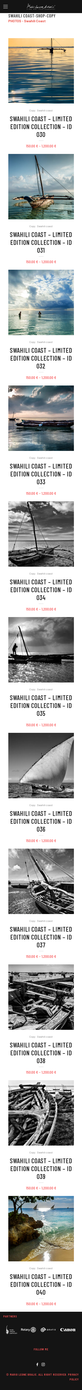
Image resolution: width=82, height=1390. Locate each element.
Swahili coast (45, 110)
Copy (32, 110)
